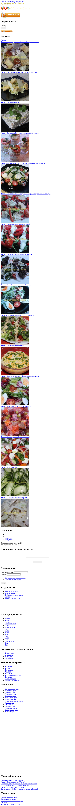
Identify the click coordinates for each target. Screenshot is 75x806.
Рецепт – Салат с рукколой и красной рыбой (15, 224)
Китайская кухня (10, 699)
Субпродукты (9, 641)
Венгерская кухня (10, 690)
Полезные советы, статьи (13, 598)
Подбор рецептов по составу (14, 595)
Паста (7, 632)
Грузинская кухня (10, 694)
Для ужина (8, 677)
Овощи (7, 631)
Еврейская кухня (10, 696)
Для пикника (9, 673)
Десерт (7, 620)
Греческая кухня (10, 692)
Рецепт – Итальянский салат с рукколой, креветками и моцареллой (23, 163)
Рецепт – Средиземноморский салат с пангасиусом (17, 315)
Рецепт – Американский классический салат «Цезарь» (19, 72)
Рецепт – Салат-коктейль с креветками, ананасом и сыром (20, 133)
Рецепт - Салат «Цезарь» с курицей (12, 787)
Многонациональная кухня (14, 701)
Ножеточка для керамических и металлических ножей (19, 784)
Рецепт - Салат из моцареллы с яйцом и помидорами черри (20, 376)
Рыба (6, 636)
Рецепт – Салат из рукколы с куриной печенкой (16, 254)
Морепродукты (10, 627)
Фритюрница (9, 658)
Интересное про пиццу (8, 799)
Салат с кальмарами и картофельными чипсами (16, 785)
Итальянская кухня (11, 697)
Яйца (6, 645)
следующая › (9, 538)
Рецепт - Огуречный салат (9, 467)
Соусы (7, 639)
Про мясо (4, 802)
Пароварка (8, 656)
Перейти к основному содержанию (12, 1)
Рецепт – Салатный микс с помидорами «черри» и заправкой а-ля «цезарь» (25, 194)
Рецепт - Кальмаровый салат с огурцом (14, 497)
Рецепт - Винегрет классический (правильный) (16, 406)
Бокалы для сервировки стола (10, 804)
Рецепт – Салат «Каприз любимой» (12, 346)
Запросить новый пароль (13, 579)
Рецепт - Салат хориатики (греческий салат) (15, 437)
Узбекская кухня (10, 706)
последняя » (9, 540)
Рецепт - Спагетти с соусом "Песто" (13, 782)
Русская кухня (9, 703)
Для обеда (8, 672)
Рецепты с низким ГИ (12, 680)
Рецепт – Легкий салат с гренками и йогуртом (16, 285)
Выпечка (7, 618)
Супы (6, 643)
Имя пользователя (7, 572)
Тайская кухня (9, 704)
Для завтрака (9, 670)
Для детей (8, 668)
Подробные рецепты (11, 591)
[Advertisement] (16, 606)
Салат (7, 638)
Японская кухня (10, 711)
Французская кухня (11, 710)
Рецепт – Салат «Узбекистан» (10, 102)
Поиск (3, 25)
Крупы (7, 625)
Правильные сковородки (9, 797)
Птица (7, 634)
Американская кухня (11, 689)
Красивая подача (10, 679)
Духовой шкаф (9, 653)
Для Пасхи (8, 666)
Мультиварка (9, 655)
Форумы (7, 597)
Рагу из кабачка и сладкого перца (12, 780)
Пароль (4, 574)
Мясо (6, 629)
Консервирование (10, 624)
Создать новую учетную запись (15, 578)
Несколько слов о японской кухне (12, 801)
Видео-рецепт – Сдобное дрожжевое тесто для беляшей (19, 789)
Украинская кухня (11, 708)
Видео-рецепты (10, 593)
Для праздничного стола (13, 675)
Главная (3, 40)
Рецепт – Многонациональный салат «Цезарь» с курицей (20, 42)
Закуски (7, 622)
